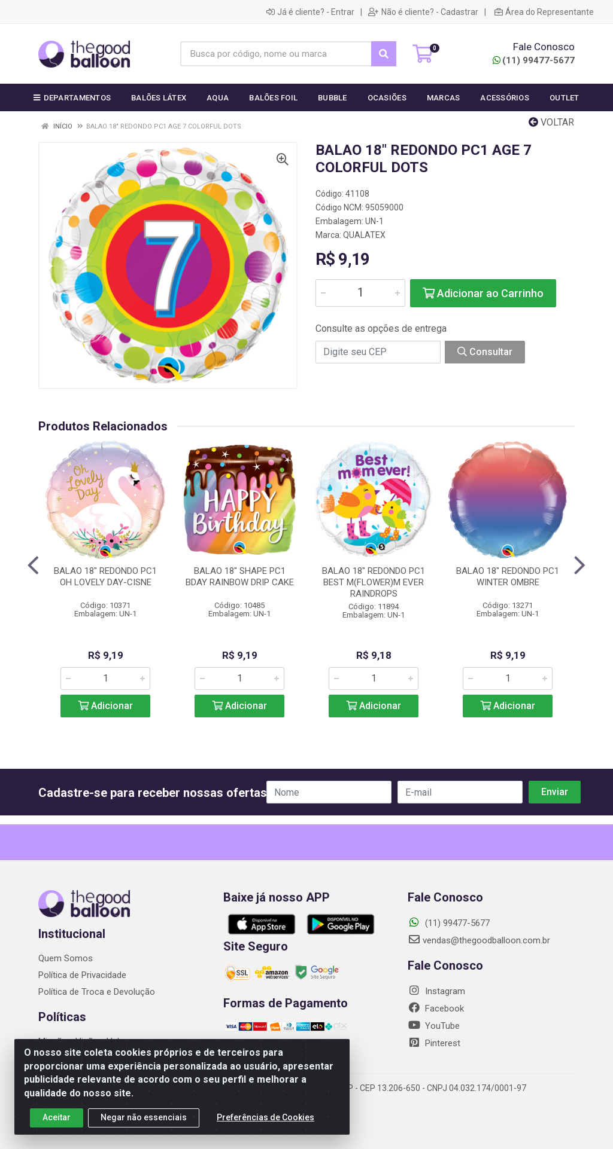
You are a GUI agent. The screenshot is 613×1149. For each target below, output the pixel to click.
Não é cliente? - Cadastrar (423, 12)
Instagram (436, 991)
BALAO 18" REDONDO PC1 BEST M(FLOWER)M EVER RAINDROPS (373, 582)
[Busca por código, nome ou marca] (276, 53)
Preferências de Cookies (265, 1122)
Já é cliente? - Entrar (310, 12)
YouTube (434, 1025)
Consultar (484, 351)
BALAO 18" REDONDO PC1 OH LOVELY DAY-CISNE (105, 577)
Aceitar (57, 1122)
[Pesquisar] (383, 53)
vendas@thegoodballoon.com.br (479, 940)
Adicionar (105, 705)
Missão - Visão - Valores (87, 1041)
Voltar (551, 122)
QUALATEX (364, 235)
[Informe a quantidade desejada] (360, 293)
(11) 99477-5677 (534, 60)
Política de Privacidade (82, 975)
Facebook (436, 1008)
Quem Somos (65, 958)
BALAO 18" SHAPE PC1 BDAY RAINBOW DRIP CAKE (240, 577)
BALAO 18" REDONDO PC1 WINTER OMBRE (507, 577)
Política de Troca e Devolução (96, 991)
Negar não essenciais (144, 1122)
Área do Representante (544, 12)
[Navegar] (33, 565)
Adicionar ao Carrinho (483, 293)
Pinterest (434, 1043)
